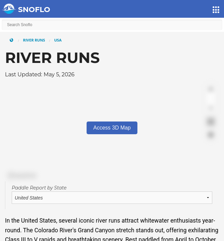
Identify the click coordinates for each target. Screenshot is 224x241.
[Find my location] (211, 135)
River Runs (34, 40)
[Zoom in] (211, 89)
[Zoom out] (211, 99)
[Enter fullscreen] (211, 122)
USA (58, 40)
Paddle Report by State (39, 188)
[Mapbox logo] (21, 175)
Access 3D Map (112, 128)
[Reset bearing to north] (211, 108)
